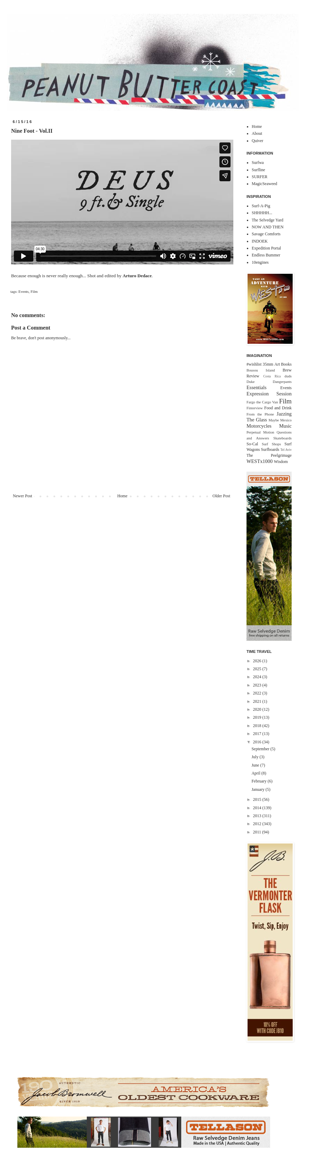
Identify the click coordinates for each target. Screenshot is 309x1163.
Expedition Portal (266, 248)
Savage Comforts (266, 233)
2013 (257, 815)
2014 (257, 807)
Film (34, 291)
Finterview (255, 408)
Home (122, 495)
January (258, 789)
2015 (257, 799)
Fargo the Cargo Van (262, 402)
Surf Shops (271, 444)
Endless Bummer (266, 255)
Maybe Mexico (280, 420)
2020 (257, 709)
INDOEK (260, 241)
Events (23, 291)
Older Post (221, 495)
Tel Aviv (286, 450)
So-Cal (252, 443)
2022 (257, 693)
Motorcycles (259, 426)
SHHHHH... (262, 212)
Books (286, 364)
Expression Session (269, 393)
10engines (260, 262)
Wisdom (281, 461)
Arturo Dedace (137, 275)
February (259, 781)
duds (288, 376)
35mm (267, 364)
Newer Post (22, 495)
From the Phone (260, 414)
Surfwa (258, 162)
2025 (257, 668)
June (255, 765)
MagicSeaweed (264, 183)
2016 (257, 742)
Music (285, 426)
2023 (257, 685)
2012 (257, 823)
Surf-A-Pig (261, 205)
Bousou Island (261, 370)
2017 (257, 733)
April (256, 773)
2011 (257, 832)
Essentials (257, 387)
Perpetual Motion (260, 432)
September (260, 748)
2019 (257, 717)
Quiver (257, 140)
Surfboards (270, 449)
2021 (257, 701)
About (257, 133)
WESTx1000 (260, 461)
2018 (257, 725)
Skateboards (282, 438)
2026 (257, 660)
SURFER (259, 176)
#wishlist (254, 364)
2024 (257, 676)
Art (277, 364)
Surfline (258, 169)
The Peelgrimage (269, 455)
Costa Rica (272, 376)
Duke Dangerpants (269, 381)
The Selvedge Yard (267, 220)
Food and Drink (278, 407)
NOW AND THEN (268, 227)
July (255, 756)
